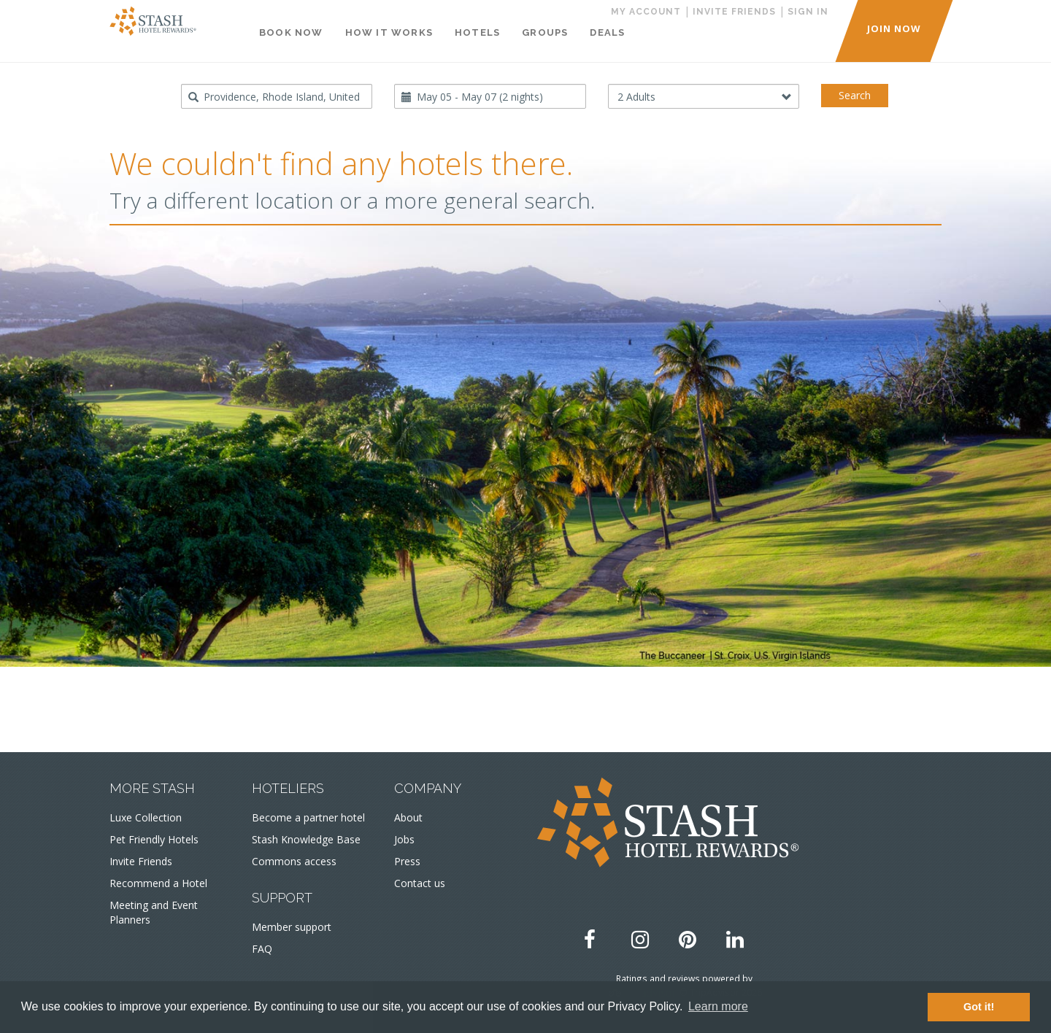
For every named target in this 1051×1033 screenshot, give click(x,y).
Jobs (404, 839)
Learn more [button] (718, 1006)
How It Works (389, 32)
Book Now (291, 32)
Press (407, 861)
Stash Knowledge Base (306, 839)
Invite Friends (140, 861)
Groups (545, 32)
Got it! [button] (978, 1007)
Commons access (294, 861)
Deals (607, 32)
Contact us (419, 883)
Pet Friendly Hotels (154, 839)
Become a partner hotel (308, 817)
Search (855, 95)
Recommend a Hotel (158, 883)
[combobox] (277, 96)
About (408, 817)
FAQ (262, 949)
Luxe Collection (145, 817)
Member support (291, 927)
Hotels (477, 32)
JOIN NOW (894, 28)
